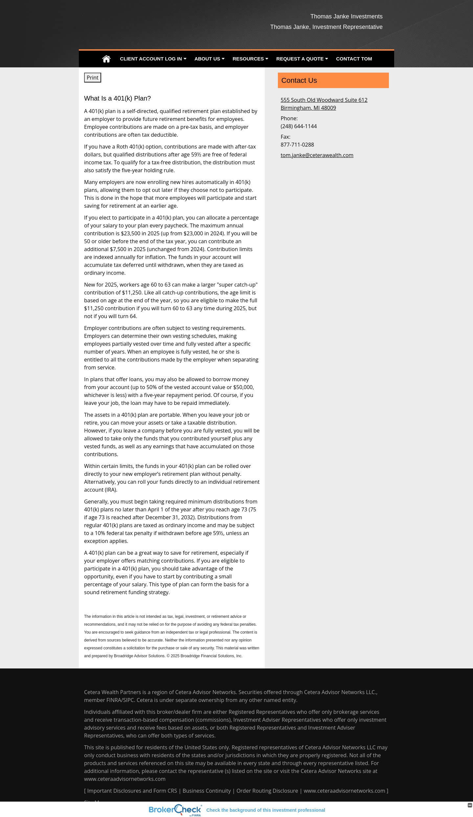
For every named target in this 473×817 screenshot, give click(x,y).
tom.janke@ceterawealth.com (317, 155)
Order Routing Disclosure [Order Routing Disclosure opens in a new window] (267, 790)
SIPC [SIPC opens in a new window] (128, 700)
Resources (248, 58)
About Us (207, 58)
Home (106, 59)
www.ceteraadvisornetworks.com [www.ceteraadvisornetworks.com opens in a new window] (125, 778)
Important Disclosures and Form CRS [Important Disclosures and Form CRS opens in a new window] (132, 790)
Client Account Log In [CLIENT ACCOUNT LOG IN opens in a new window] (151, 58)
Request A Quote (300, 58)
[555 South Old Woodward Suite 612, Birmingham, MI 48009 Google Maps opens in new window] (324, 104)
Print (93, 77)
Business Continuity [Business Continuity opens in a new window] (207, 790)
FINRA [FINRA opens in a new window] (113, 700)
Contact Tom (354, 58)
